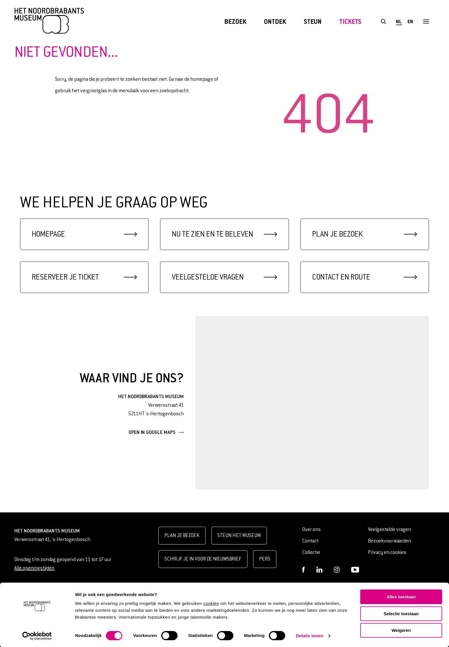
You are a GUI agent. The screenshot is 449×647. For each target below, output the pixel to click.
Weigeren (401, 630)
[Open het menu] (426, 21)
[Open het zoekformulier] (383, 21)
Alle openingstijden (34, 568)
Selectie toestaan (401, 613)
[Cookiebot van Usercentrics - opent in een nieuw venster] (37, 636)
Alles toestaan (401, 596)
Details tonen (309, 635)
